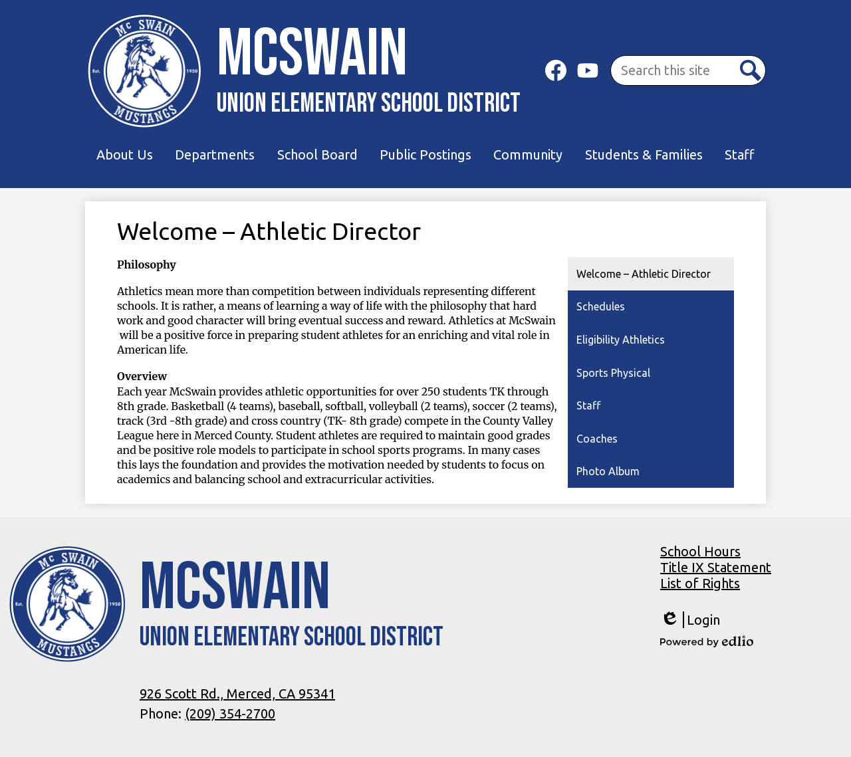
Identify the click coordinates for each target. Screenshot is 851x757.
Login (690, 619)
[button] (124, 155)
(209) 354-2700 (230, 713)
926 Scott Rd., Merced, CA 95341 (237, 693)
